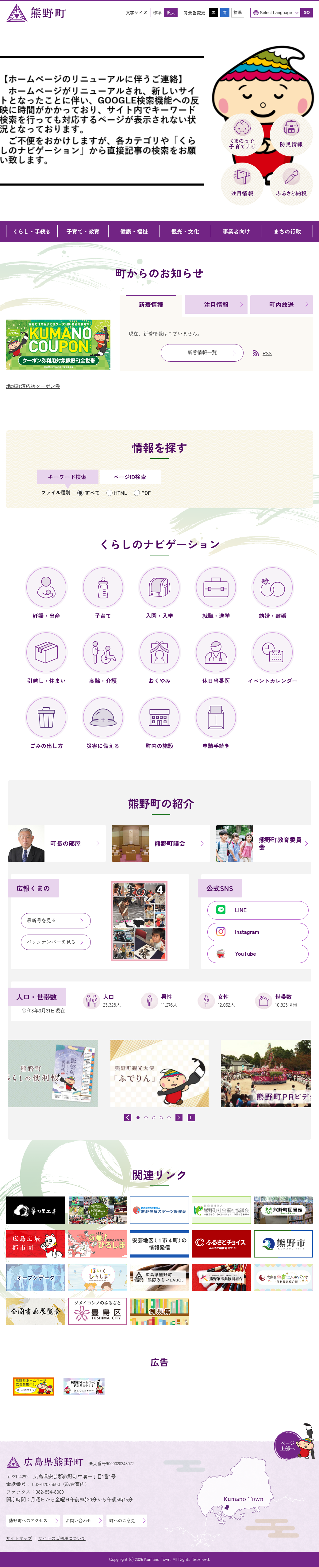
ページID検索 (129, 477)
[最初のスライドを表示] (179, 1117)
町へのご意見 (122, 1520)
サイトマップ (19, 1538)
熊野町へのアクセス (28, 1520)
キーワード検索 (67, 477)
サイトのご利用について (62, 1538)
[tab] (151, 306)
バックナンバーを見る (51, 941)
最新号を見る (41, 920)
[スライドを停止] (191, 1118)
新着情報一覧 (202, 352)
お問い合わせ (78, 1520)
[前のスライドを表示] (128, 1117)
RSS (267, 353)
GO (307, 12)
